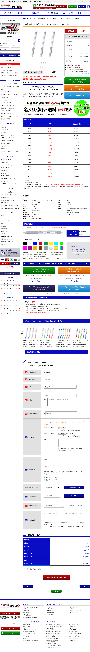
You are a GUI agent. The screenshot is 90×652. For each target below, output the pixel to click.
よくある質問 (75, 254)
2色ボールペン (4, 129)
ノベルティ (4, 215)
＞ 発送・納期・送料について (74, 607)
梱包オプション (4, 231)
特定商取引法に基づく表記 (7, 241)
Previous (21, 333)
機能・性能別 (52, 13)
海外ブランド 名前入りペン (8, 119)
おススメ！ (22, 13)
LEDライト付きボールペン (7, 138)
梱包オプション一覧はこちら (76, 506)
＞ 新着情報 (25, 609)
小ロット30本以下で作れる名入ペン (10, 208)
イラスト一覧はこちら (74, 496)
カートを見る (10, 623)
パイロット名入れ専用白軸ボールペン (10, 75)
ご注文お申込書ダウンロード (39, 281)
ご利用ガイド (84, 1)
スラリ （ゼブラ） (5, 100)
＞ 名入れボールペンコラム (29, 614)
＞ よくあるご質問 (27, 615)
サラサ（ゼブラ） (5, 89)
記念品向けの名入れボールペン (9, 200)
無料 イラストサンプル (78, 249)
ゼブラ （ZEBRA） (6, 167)
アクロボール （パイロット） (8, 97)
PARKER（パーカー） (6, 181)
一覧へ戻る (56, 591)
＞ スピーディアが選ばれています (30, 607)
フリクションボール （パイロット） (10, 86)
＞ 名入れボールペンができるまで (30, 617)
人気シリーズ (37, 13)
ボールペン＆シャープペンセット (9, 151)
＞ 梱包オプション (50, 612)
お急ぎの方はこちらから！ (10, 613)
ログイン (83, 6)
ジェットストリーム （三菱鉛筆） (9, 83)
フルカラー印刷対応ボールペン (9, 192)
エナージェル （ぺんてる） (8, 105)
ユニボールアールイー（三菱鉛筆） (10, 116)
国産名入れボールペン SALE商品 (9, 73)
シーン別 (82, 13)
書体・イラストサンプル (6, 239)
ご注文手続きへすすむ (39, 270)
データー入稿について (78, 252)
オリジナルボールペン (6, 159)
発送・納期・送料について (7, 236)
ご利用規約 (3, 226)
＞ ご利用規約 (71, 609)
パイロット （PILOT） (6, 165)
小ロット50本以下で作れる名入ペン (10, 205)
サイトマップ (4, 244)
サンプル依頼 (74, 288)
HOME (24, 18)
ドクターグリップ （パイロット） (9, 94)
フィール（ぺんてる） (6, 102)
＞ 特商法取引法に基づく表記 (74, 610)
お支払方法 (3, 233)
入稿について (4, 223)
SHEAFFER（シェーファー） (8, 178)
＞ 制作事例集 (26, 612)
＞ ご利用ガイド (49, 607)
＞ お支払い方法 (49, 614)
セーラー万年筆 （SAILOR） (8, 173)
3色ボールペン (4, 132)
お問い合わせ (63, 6)
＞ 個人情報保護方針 (72, 612)
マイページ (73, 6)
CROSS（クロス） (6, 175)
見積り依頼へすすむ (74, 270)
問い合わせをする (77, 88)
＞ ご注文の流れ (49, 609)
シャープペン (4, 146)
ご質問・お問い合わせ (39, 288)
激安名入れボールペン (6, 67)
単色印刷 (69, 41)
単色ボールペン (5, 127)
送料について (85, 73)
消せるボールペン (5, 143)
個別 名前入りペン (5, 202)
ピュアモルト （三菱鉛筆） (8, 108)
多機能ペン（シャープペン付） (9, 135)
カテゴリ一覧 (7, 13)
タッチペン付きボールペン (7, 140)
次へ (85, 586)
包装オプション (85, 53)
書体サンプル (75, 246)
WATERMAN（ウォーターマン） (9, 184)
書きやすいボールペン (6, 197)
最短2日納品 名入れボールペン (9, 70)
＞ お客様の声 (26, 610)
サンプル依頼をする (77, 95)
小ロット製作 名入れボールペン (9, 194)
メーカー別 (67, 13)
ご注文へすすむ (77, 80)
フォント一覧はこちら (74, 487)
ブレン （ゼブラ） (5, 92)
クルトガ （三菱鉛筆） (7, 110)
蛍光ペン (3, 148)
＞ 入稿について (49, 610)
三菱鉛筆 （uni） (5, 162)
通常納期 (47, 372)
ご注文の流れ (4, 228)
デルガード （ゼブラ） (7, 113)
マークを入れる (50, 477)
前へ (28, 586)
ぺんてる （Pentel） (6, 170)
